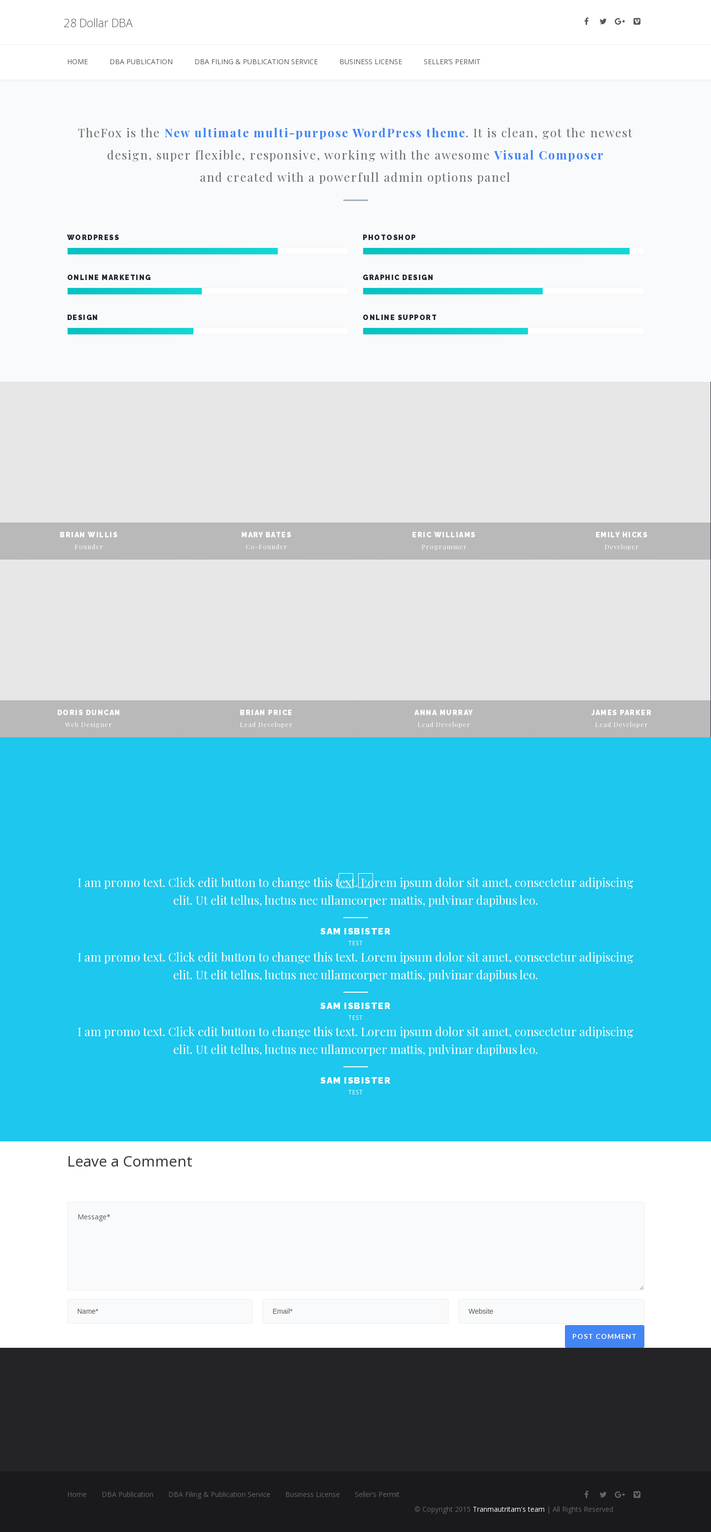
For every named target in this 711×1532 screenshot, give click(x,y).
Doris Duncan (89, 713)
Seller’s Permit (452, 61)
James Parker (622, 713)
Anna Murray (444, 713)
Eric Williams (444, 535)
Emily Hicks (622, 535)
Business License (370, 61)
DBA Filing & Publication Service (256, 61)
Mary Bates (266, 535)
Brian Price (266, 713)
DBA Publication (141, 61)
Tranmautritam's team (509, 1509)
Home (77, 61)
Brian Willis (89, 535)
